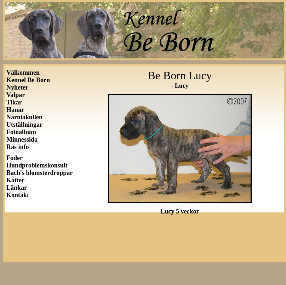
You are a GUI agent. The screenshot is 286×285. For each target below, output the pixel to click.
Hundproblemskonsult (37, 165)
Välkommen (23, 72)
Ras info (17, 146)
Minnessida (22, 139)
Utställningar (26, 124)
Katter (15, 180)
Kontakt (17, 195)
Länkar (16, 187)
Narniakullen (24, 117)
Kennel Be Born (28, 80)
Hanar (15, 109)
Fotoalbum (21, 132)
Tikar (14, 102)
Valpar (15, 94)
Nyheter (17, 87)
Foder (14, 157)
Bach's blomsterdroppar (39, 172)
